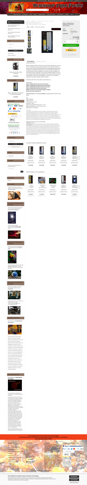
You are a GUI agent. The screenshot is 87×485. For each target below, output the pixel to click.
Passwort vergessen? (12, 55)
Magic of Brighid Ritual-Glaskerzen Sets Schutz (14, 33)
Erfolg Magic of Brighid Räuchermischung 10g (42, 186)
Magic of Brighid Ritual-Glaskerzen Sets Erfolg (15, 22)
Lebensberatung (41, 14)
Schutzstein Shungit (11, 189)
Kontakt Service (10, 455)
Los (22, 171)
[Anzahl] (70, 41)
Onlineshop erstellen (39, 470)
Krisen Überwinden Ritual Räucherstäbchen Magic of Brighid (31, 186)
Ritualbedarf (25, 14)
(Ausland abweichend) (73, 31)
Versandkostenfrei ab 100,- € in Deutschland (56, 0)
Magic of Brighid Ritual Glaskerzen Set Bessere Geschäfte (63, 157)
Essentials (42, 93)
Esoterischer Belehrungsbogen (13, 461)
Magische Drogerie (51, 14)
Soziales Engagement (12, 459)
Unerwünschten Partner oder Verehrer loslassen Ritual (53, 186)
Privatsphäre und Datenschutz (13, 449)
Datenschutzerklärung (24, 480)
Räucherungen (18, 226)
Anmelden (15, 50)
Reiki (31, 14)
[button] (67, 1)
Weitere (66, 14)
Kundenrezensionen (41, 61)
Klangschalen (60, 14)
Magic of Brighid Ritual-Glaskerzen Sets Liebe (14, 29)
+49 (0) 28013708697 (42, 0)
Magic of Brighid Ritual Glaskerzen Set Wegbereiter (41, 157)
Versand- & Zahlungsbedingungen (14, 447)
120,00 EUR (15, 76)
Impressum (10, 453)
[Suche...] (27, 10)
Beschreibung (30, 61)
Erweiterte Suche (16, 146)
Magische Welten (16, 14)
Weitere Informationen (74, 482)
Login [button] (71, 0)
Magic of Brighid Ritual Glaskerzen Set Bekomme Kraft (63, 186)
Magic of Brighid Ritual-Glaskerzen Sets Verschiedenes (14, 36)
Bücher (35, 14)
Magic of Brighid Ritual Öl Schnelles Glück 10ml (74, 186)
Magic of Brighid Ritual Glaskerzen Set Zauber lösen (30, 157)
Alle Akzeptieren (74, 476)
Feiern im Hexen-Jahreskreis (13, 209)
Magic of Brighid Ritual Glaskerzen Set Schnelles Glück (52, 157)
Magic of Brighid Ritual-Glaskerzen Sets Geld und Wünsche (14, 26)
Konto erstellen (10, 53)
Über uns (72, 14)
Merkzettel (77, 0)
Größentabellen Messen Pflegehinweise (15, 457)
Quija (16, 303)
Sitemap (9, 180)
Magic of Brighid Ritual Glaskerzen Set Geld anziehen (74, 157)
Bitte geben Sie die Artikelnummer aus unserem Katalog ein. (14, 166)
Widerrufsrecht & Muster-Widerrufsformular (15, 451)
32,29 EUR (15, 97)
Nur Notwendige (74, 479)
